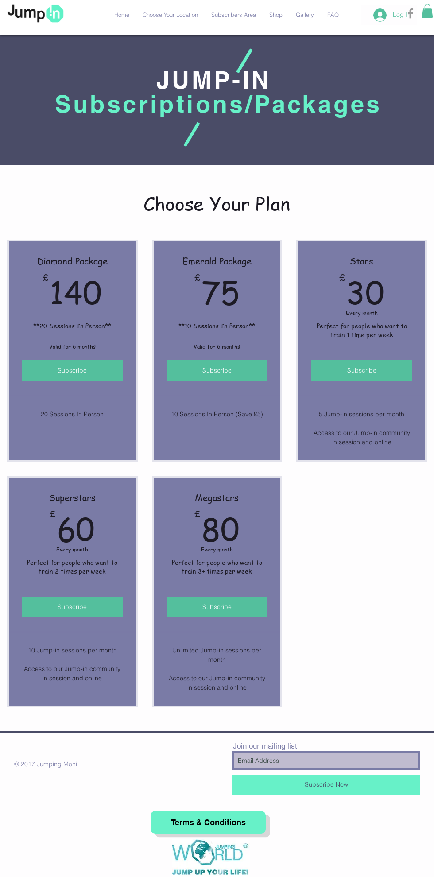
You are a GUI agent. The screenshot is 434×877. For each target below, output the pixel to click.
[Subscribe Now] (326, 785)
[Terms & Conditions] (208, 822)
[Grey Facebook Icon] (410, 13)
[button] (427, 11)
